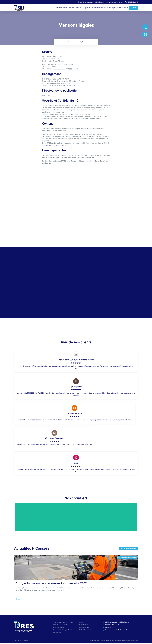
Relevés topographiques (110, 8)
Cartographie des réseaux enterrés (127, 558)
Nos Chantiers (123, 8)
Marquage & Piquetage (83, 8)
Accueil (70, 42)
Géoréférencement (96, 8)
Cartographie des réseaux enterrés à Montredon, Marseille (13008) (51, 584)
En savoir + (20, 600)
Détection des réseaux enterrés (65, 8)
